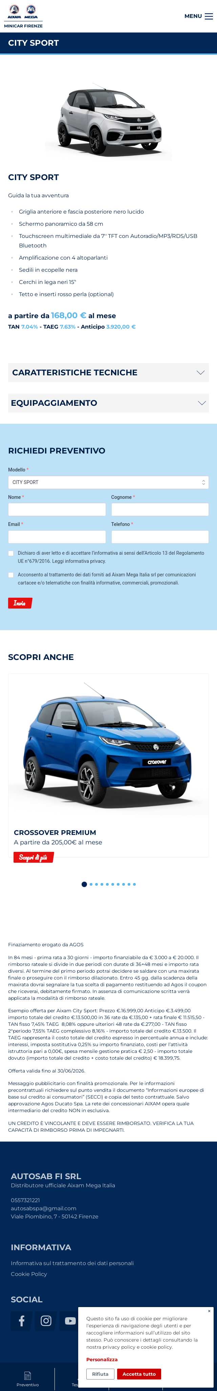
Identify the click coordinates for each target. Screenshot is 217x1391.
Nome (16, 497)
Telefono (122, 524)
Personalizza (102, 1359)
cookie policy (156, 1347)
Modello (18, 469)
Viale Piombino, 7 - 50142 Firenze (55, 1216)
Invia (19, 603)
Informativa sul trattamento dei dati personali (72, 1263)
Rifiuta (100, 1374)
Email (15, 524)
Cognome (123, 497)
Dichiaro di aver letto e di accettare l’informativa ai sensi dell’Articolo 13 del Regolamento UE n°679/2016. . (111, 557)
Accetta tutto (139, 1374)
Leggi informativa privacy (78, 561)
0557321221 (25, 1200)
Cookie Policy (29, 1274)
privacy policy (119, 1347)
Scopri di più (33, 857)
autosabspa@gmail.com (44, 1208)
